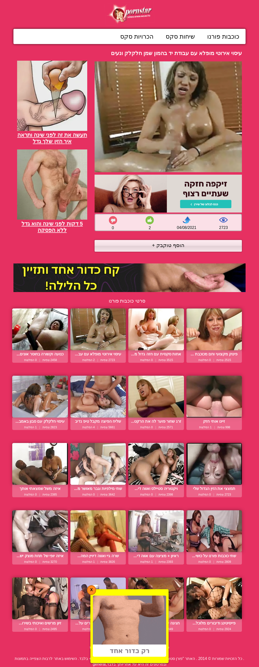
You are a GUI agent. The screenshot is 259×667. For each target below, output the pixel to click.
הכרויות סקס (136, 36)
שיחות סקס (180, 36)
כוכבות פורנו (223, 36)
